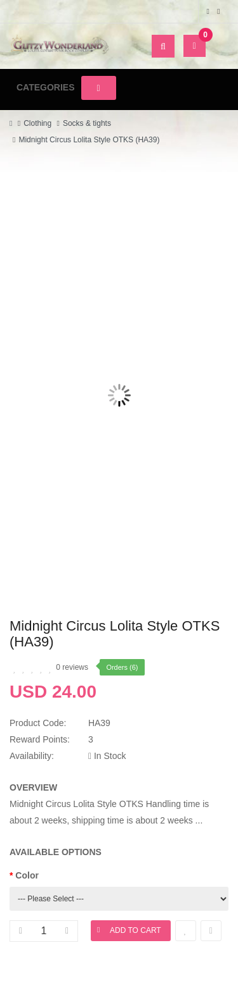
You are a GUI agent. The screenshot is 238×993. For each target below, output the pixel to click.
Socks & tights (87, 123)
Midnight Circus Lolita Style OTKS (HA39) (88, 139)
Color (27, 875)
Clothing (37, 123)
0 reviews (72, 667)
